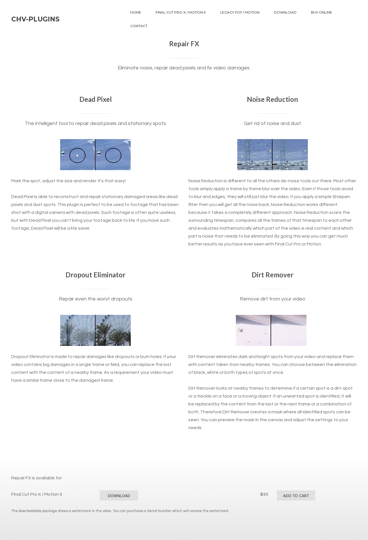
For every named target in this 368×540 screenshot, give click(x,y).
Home (135, 12)
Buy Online (321, 12)
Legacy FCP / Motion (240, 12)
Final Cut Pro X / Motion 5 (181, 12)
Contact (138, 26)
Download (285, 12)
